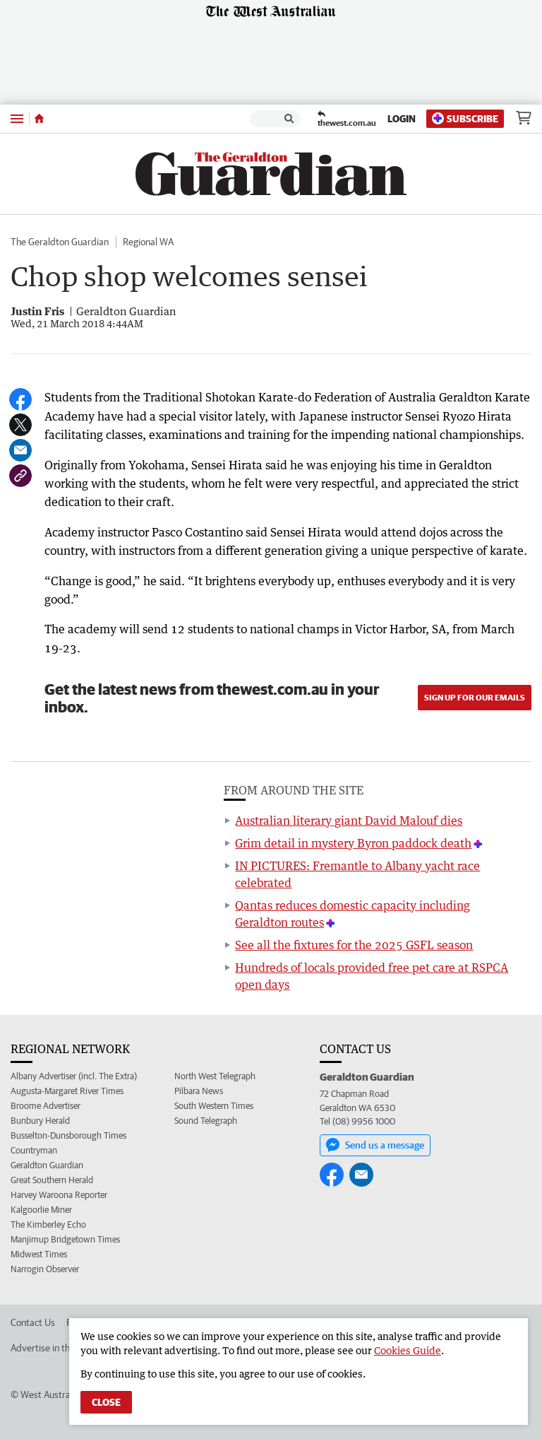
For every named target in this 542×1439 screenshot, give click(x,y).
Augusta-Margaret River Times (67, 1091)
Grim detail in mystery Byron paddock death (353, 843)
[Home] (39, 118)
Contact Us (33, 1322)
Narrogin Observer (45, 1269)
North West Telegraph (214, 1076)
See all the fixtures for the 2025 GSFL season (354, 945)
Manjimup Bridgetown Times (65, 1239)
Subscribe (465, 118)
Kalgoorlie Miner (41, 1209)
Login (401, 118)
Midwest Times (39, 1254)
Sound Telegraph (205, 1120)
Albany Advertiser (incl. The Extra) (74, 1076)
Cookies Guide (407, 1350)
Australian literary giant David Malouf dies (348, 821)
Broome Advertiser (45, 1105)
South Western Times (213, 1105)
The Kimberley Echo (48, 1224)
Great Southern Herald (52, 1180)
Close (106, 1402)
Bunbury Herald (40, 1120)
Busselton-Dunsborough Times (68, 1135)
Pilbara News (198, 1091)
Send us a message (375, 1145)
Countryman (34, 1150)
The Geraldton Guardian (60, 241)
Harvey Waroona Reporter (59, 1195)
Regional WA (148, 241)
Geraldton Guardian (47, 1165)
